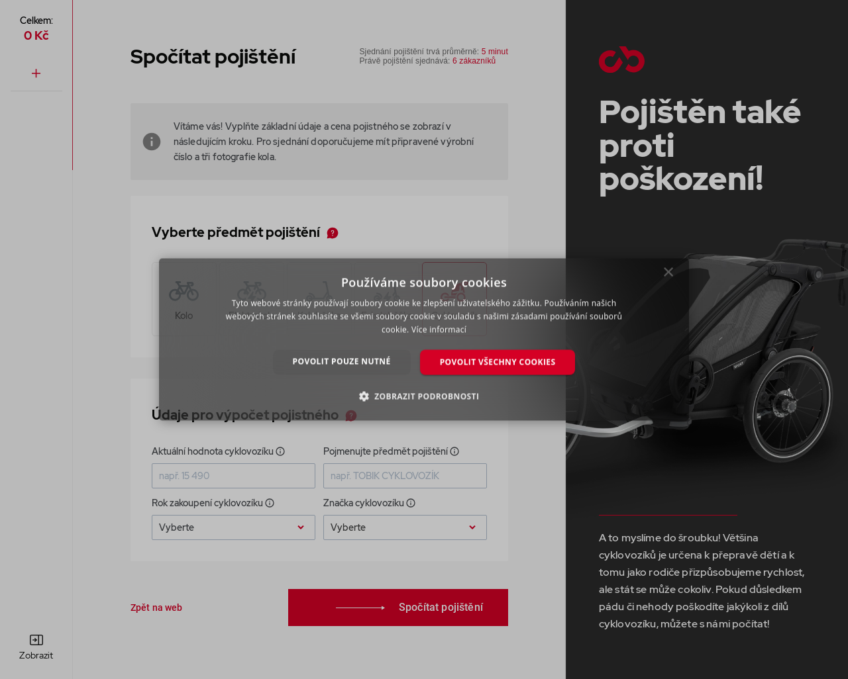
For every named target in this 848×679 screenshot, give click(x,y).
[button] (424, 396)
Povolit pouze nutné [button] (342, 361)
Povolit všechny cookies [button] (498, 361)
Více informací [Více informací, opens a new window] (438, 329)
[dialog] (424, 339)
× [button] (668, 275)
